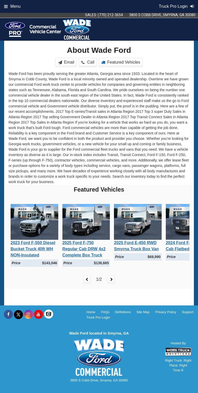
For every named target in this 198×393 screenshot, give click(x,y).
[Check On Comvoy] (48, 314)
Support (188, 312)
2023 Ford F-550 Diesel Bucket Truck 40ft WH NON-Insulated (33, 249)
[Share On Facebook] (8, 314)
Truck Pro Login (98, 317)
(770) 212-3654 (110, 15)
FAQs (105, 312)
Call (87, 62)
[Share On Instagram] (28, 314)
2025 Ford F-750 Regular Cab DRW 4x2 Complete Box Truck (84, 249)
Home (90, 312)
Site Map (143, 312)
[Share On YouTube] (38, 314)
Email (66, 62)
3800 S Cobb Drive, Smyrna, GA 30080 (162, 15)
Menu (12, 6)
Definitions (123, 312)
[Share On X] (18, 314)
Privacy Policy (165, 312)
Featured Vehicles (120, 62)
